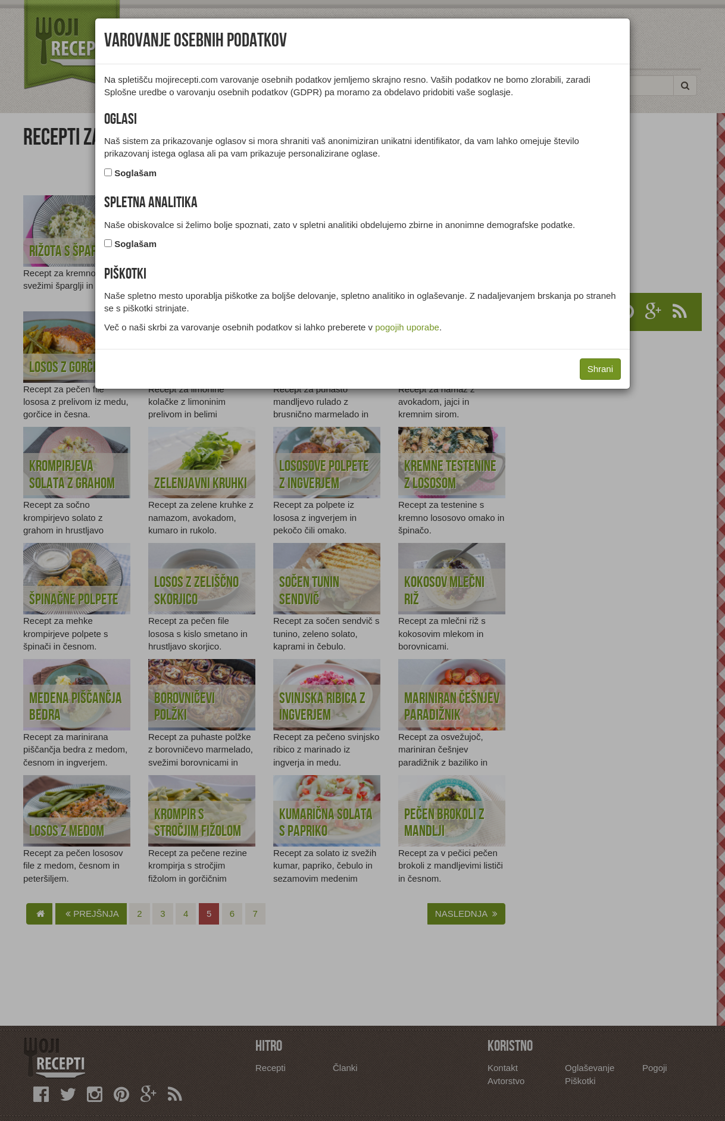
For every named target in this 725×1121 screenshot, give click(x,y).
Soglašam (135, 173)
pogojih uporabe (407, 327)
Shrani (600, 369)
